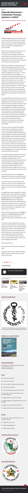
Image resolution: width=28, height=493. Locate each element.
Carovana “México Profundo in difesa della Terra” (13, 384)
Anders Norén (8, 490)
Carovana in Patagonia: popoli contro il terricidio (13, 390)
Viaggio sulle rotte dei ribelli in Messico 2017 (12, 405)
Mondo (3, 9)
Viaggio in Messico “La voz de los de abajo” (12, 397)
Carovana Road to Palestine (9, 387)
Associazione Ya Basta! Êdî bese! (9, 4)
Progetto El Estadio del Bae (9, 428)
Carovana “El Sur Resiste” (8, 381)
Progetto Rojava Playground (9, 425)
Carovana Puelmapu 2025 (8, 378)
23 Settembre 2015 (21, 20)
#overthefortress (6, 265)
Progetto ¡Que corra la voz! (9, 422)
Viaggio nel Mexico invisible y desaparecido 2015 (13, 408)
